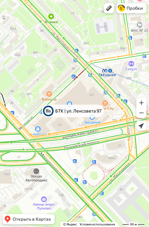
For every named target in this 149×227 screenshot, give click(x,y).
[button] (109, 8)
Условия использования (97, 224)
